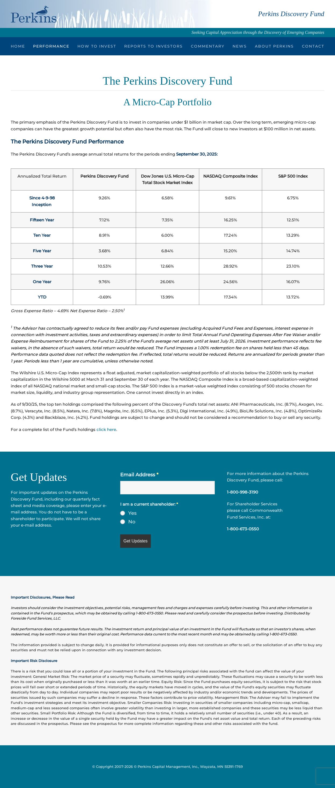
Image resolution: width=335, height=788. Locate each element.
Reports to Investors (153, 46)
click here (106, 429)
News (240, 46)
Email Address (139, 475)
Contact (313, 46)
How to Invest (96, 46)
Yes (132, 513)
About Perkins (274, 46)
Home (18, 46)
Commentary (207, 46)
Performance (51, 46)
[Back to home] (33, 14)
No (131, 521)
